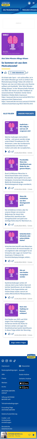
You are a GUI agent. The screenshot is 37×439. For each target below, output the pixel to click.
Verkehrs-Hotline (25, 378)
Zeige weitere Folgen (18, 342)
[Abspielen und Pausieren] (33, 435)
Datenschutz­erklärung (9, 414)
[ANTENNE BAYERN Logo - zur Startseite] (6, 4)
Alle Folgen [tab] (8, 114)
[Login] (29, 3)
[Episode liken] (5, 73)
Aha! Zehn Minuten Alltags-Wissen (15, 58)
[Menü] (33, 3)
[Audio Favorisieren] (29, 435)
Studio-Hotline (24, 374)
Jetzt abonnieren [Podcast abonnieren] (17, 72)
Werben (4, 382)
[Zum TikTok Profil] (15, 360)
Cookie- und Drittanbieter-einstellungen (6, 420)
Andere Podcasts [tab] (26, 114)
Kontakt (21, 370)
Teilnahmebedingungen (10, 403)
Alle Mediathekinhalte (11, 10)
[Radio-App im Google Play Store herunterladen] (27, 387)
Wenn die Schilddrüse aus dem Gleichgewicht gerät (25, 200)
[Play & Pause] (2, 73)
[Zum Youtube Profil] (11, 360)
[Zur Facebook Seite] (3, 360)
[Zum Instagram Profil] (7, 360)
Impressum (5, 366)
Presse (4, 378)
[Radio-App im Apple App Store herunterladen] (27, 383)
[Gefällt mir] (9, 151)
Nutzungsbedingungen (10, 370)
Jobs (3, 374)
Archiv (4, 387)
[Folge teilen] (12, 151)
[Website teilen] (27, 72)
